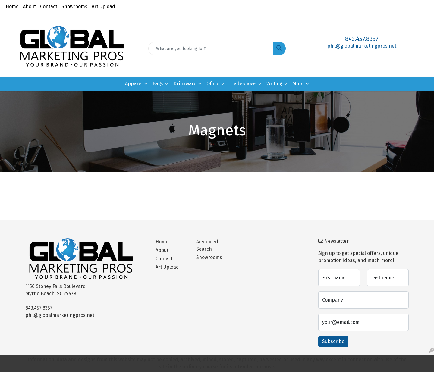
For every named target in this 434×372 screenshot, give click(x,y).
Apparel (134, 83)
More (298, 83)
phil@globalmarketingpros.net (361, 46)
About (29, 6)
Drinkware (185, 83)
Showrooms (74, 6)
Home (12, 6)
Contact (48, 6)
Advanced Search (207, 245)
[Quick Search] (210, 48)
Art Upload (103, 6)
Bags (158, 83)
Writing (274, 83)
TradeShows (242, 83)
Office (212, 83)
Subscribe (333, 341)
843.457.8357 (362, 38)
